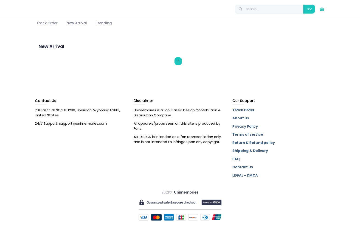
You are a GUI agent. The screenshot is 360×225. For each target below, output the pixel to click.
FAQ (236, 159)
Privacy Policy (245, 126)
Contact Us (242, 167)
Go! (309, 9)
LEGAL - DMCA (245, 175)
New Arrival (51, 46)
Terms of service (247, 134)
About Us (240, 118)
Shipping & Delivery (250, 150)
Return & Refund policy (253, 142)
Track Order (243, 110)
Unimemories (186, 192)
